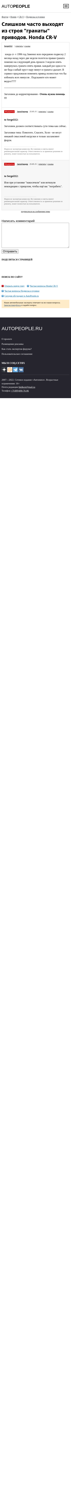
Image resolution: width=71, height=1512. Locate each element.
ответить (19, 46)
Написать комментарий (18, 221)
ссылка (27, 46)
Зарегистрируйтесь (12, 310)
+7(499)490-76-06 (20, 395)
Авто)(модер (22, 111)
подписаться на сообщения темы (35, 211)
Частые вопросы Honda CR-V (44, 291)
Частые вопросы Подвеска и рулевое (21, 296)
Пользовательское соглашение (17, 358)
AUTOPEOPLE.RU (22, 333)
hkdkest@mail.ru (27, 392)
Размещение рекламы (13, 349)
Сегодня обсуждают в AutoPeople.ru (21, 301)
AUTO (16, 6)
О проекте (7, 344)
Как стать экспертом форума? (17, 353)
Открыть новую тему (14, 291)
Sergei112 (8, 46)
